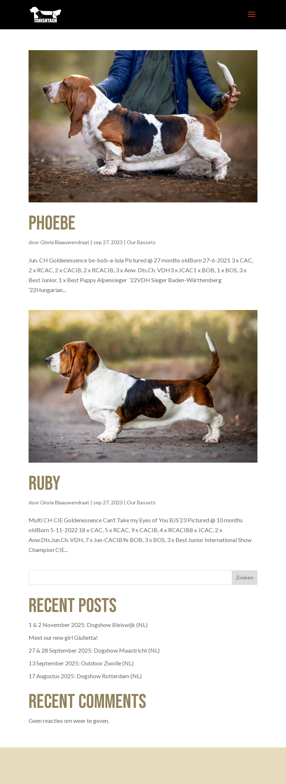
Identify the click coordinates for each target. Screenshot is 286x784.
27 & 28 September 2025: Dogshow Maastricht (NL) (94, 650)
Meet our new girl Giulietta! (63, 637)
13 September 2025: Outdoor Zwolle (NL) (81, 663)
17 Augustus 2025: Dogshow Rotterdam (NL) (85, 675)
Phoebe (52, 223)
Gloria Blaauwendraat (64, 242)
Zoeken (244, 577)
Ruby (44, 483)
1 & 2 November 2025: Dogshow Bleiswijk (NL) (88, 624)
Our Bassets (141, 242)
